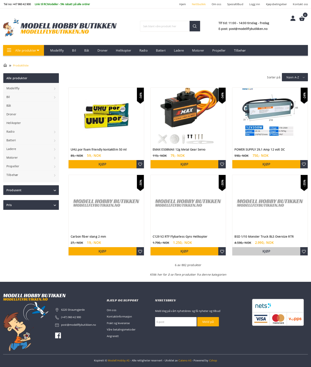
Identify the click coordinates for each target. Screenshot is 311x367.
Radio (143, 50)
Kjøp (102, 164)
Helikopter (123, 50)
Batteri (161, 50)
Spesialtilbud (235, 4)
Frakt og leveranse (118, 323)
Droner (102, 50)
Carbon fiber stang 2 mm (88, 236)
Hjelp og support (123, 300)
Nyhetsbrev (165, 300)
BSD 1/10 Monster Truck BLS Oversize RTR (263, 236)
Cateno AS (184, 360)
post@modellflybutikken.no (79, 325)
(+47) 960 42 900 (71, 317)
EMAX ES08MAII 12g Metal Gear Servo (179, 149)
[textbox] (170, 26)
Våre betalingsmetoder (121, 329)
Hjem (182, 4)
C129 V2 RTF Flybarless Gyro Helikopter (180, 236)
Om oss (216, 4)
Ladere (179, 50)
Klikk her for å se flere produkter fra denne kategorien (188, 274)
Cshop (213, 360)
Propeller (219, 50)
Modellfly (57, 50)
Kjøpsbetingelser (276, 4)
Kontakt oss (300, 4)
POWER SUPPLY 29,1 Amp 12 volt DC (259, 149)
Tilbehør (240, 50)
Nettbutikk (198, 4)
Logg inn (254, 4)
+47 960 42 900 (22, 4)
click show (55, 190)
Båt (86, 50)
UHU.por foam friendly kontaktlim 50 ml (99, 149)
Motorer (198, 50)
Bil (74, 50)
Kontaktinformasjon (119, 316)
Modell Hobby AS (118, 360)
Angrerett (113, 336)
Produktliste (20, 65)
